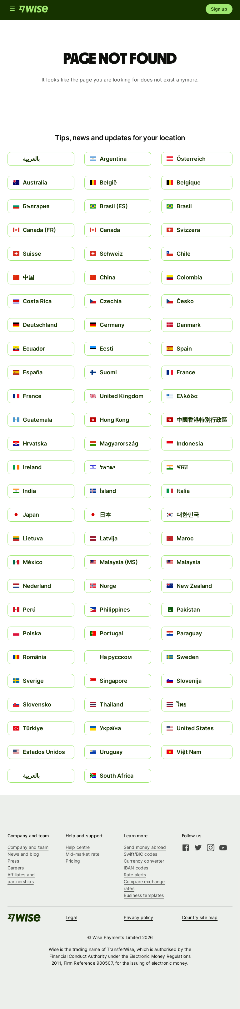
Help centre (78, 847)
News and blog (23, 854)
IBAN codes (136, 867)
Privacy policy (138, 917)
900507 (105, 963)
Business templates (144, 895)
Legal (71, 917)
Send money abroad (145, 847)
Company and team (28, 847)
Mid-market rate (82, 854)
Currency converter (144, 861)
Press (13, 861)
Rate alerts (135, 874)
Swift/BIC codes (140, 854)
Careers (16, 867)
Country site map (200, 917)
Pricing (73, 861)
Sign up (219, 9)
